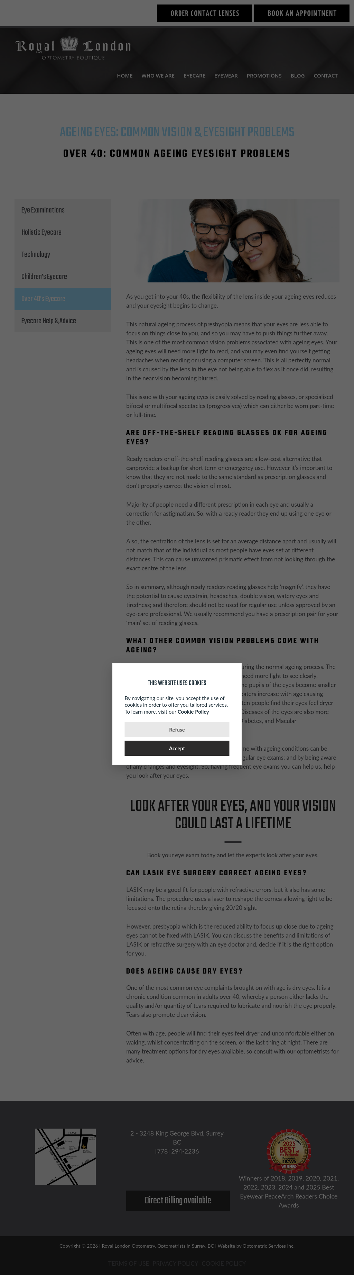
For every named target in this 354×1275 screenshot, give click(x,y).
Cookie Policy (193, 711)
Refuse (177, 729)
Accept (177, 748)
